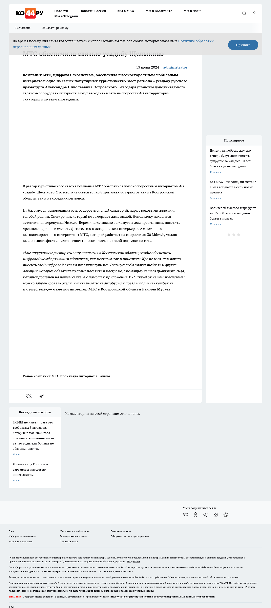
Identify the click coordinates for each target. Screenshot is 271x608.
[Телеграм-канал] (206, 504)
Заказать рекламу (55, 28)
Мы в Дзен (192, 11)
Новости (61, 11)
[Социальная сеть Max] (226, 504)
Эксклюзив (23, 28)
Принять (243, 45)
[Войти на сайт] (254, 13)
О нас (12, 520)
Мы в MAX (125, 11)
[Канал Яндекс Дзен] (216, 504)
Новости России (93, 11)
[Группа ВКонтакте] (185, 504)
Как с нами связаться (21, 530)
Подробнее (133, 551)
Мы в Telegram (66, 16)
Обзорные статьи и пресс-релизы (130, 525)
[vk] (29, 396)
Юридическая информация (75, 520)
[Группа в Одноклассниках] (195, 504)
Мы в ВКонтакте (159, 11)
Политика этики (69, 530)
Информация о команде (22, 525)
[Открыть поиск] (244, 13)
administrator (175, 67)
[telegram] (43, 396)
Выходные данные (121, 520)
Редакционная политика (73, 525)
